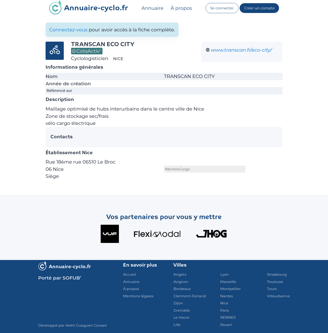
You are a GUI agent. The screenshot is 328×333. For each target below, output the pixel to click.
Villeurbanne (278, 296)
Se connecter (222, 8)
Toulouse (275, 282)
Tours (272, 289)
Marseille (228, 282)
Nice (224, 303)
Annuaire (152, 8)
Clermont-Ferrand (189, 296)
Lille (177, 325)
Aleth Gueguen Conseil (86, 325)
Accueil (129, 274)
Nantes (226, 296)
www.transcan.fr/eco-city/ (241, 50)
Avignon (180, 282)
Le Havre (181, 317)
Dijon (178, 303)
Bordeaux (182, 289)
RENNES (228, 317)
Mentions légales (138, 296)
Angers (179, 274)
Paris (224, 310)
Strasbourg (277, 274)
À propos (181, 8)
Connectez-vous (68, 30)
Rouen (226, 325)
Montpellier (230, 289)
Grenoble (181, 310)
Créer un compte (259, 8)
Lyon (224, 274)
